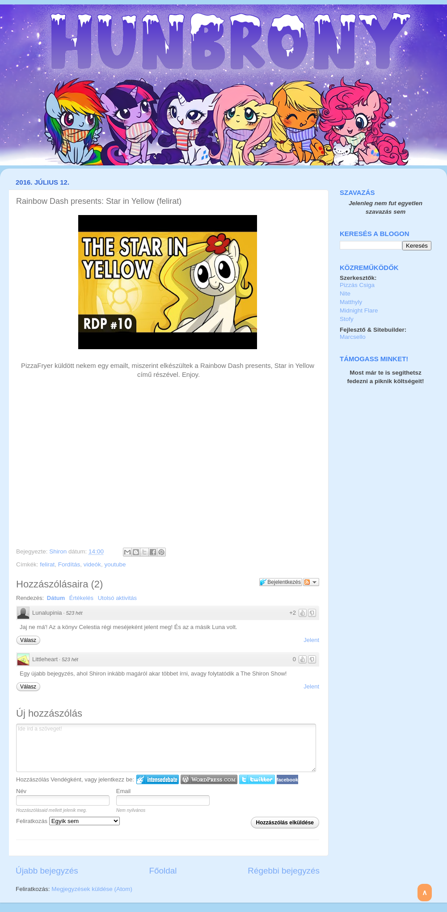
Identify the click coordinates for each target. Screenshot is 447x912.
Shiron (58, 551)
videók (92, 564)
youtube (115, 564)
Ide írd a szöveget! (166, 748)
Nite (345, 293)
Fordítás (69, 564)
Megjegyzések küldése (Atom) (91, 889)
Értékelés (81, 598)
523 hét (74, 613)
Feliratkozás (68, 821)
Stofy (347, 319)
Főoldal (163, 870)
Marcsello (353, 337)
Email (123, 791)
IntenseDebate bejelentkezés (157, 779)
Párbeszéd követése (311, 582)
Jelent (311, 640)
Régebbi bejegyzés (284, 870)
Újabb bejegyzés (47, 870)
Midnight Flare (359, 310)
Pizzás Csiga (357, 285)
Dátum (56, 598)
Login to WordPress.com (209, 779)
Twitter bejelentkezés (257, 779)
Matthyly (351, 302)
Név (21, 791)
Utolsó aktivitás (117, 598)
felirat (47, 564)
